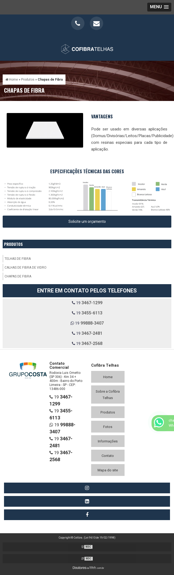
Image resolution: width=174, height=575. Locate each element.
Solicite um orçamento (87, 221)
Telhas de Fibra (18, 258)
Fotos (107, 426)
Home (108, 376)
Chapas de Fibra (18, 276)
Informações (108, 441)
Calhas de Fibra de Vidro (26, 267)
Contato (108, 455)
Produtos (13, 244)
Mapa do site (108, 470)
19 (87, 303)
